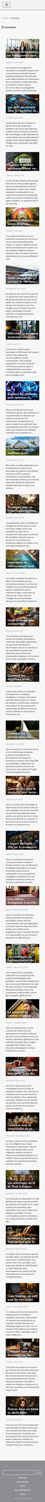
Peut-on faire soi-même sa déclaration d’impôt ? (23, 1413)
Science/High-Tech (22, 1490)
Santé (22, 1486)
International (22, 1482)
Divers (22, 1494)
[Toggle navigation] (7, 5)
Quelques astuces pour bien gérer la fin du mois (23, 1074)
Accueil (4, 18)
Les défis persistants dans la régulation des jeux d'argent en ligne (23, 111)
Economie (22, 1478)
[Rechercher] (19, 1472)
